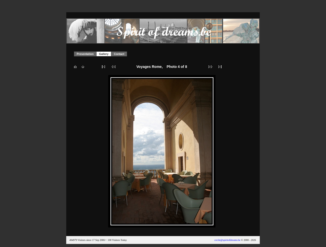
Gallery (103, 53)
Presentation (85, 53)
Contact (119, 53)
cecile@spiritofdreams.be (227, 240)
